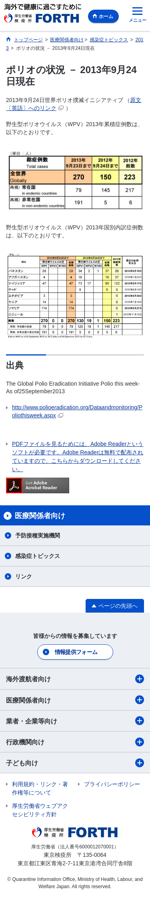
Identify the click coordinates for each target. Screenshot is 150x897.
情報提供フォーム (76, 652)
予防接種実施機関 (37, 535)
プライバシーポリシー (112, 784)
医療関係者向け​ (75, 699)
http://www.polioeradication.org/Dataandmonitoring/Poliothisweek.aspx (77, 411)
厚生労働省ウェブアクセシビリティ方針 (40, 810)
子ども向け (75, 762)
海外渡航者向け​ (75, 678)
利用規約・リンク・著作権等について (40, 788)
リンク (23, 576)
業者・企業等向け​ (75, 720)
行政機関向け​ (75, 742)
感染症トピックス (37, 556)
